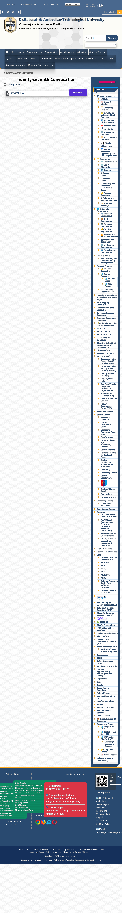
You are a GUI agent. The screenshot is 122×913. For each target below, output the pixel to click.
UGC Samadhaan (21, 807)
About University (106, 96)
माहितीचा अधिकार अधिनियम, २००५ (91, 849)
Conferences (102, 655)
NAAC (103, 568)
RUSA (103, 578)
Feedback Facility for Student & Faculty (108, 454)
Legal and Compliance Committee (106, 319)
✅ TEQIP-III (102, 622)
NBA (103, 572)
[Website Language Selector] (72, 4)
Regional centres (14, 65)
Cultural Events (103, 693)
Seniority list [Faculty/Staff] (107, 394)
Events (100, 685)
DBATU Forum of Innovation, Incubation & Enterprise (108, 541)
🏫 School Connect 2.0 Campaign (106, 720)
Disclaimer (56, 849)
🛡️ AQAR (101, 328)
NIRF (103, 565)
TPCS (99, 658)
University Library (105, 500)
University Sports (108, 497)
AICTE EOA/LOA (104, 334)
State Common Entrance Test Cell (27, 793)
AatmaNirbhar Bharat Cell (106, 697)
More (32, 58)
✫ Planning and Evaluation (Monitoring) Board (108, 186)
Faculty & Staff (103, 356)
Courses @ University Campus (109, 743)
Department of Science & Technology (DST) (31, 785)
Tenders (100, 704)
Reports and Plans (105, 724)
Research (22, 58)
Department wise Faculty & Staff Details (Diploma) (108, 368)
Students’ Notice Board (108, 490)
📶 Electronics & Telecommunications (110, 235)
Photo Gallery (103, 636)
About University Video (107, 646)
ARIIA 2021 (105, 575)
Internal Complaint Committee (105, 308)
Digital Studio (103, 678)
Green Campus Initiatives (103, 689)
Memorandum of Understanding (108, 534)
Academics (66, 52)
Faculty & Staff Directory (107, 374)
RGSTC (18, 798)
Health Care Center (105, 548)
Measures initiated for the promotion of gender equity (106, 345)
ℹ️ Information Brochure (107, 133)
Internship (105, 469)
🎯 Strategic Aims (108, 125)
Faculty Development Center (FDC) (106, 406)
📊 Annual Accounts (105, 275)
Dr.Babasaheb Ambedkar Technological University (61, 19)
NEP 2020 (105, 562)
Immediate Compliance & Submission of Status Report (107, 297)
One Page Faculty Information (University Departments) (108, 387)
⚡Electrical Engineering (106, 230)
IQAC (99, 555)
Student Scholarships (106, 476)
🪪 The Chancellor (109, 161)
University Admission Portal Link (108, 432)
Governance (33, 52)
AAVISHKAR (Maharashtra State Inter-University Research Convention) (107, 525)
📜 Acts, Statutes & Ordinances (109, 138)
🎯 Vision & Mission (106, 103)
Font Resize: (91, 4)
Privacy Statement (40, 849)
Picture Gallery (103, 350)
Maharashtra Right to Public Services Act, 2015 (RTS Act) (84, 58)
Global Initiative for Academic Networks (105, 614)
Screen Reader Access (50, 4)
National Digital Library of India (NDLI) (107, 603)
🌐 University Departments (103, 210)
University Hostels (109, 472)
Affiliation (81, 52)
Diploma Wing (103, 255)
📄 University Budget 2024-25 (107, 290)
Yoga (99, 682)
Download (78, 92)
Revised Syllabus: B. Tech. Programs (109, 650)
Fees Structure (107, 437)
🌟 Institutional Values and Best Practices (108, 115)
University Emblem (107, 108)
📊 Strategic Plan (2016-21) (108, 733)
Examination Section (106, 509)
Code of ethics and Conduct (109, 399)
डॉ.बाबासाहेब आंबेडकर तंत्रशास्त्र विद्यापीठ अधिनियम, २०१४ (72, 852)
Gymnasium (106, 494)
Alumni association (105, 707)
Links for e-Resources (106, 504)
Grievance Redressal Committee (105, 314)
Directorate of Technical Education (27, 788)
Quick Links (110, 12)
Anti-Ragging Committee (103, 303)
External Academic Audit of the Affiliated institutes (109, 584)
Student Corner (97, 52)
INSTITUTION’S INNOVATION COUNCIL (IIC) (107, 641)
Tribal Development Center (105, 662)
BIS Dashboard (103, 715)
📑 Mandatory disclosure (103, 338)
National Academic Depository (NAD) (105, 609)
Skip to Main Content (28, 4)
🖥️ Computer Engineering (106, 225)
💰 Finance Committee (106, 194)
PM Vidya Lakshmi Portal (24, 810)
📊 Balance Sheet (110, 279)
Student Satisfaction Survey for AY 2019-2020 (107, 463)
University (16, 52)
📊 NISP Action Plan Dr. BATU (107, 738)
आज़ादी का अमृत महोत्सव (105, 701)
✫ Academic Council (106, 179)
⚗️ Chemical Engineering (106, 214)
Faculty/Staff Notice (107, 379)
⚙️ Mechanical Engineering (107, 246)
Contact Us (46, 58)
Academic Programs (105, 353)
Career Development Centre (106, 424)
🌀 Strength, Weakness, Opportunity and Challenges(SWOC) (109, 152)
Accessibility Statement (94, 6)
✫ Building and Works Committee (109, 199)
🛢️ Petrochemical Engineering (108, 251)
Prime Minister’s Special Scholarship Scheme (108, 443)
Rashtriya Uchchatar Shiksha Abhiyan (29, 790)
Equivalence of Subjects (107, 551)
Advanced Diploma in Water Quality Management (109, 260)
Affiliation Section (105, 411)
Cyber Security (20, 783)
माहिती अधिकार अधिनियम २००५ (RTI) (105, 629)
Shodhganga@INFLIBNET (24, 795)
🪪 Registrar (106, 170)
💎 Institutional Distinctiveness (107, 121)
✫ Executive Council (106, 174)
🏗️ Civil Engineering (106, 220)
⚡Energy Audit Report (108, 750)
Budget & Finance (104, 266)
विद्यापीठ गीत (107, 129)
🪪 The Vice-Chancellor (106, 166)
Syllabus (9, 58)
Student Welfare (108, 449)
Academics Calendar (105, 418)
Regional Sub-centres (39, 65)
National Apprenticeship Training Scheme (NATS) (104, 672)
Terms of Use (23, 849)
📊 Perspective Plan (107, 727)
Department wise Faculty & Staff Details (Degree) (108, 361)
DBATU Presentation (106, 625)
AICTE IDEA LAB (104, 331)
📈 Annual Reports (109, 754)
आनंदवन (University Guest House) (105, 759)
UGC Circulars (20, 805)
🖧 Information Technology (107, 240)
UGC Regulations (21, 803)
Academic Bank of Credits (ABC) (109, 558)
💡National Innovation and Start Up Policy (107, 324)
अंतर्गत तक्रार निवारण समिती (39, 852)
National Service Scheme (104, 711)
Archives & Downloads (107, 666)
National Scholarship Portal (25, 800)
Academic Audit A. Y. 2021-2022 (109, 591)
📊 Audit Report (108, 285)
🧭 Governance (103, 159)
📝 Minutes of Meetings (107, 204)
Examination (51, 52)
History (105, 99)
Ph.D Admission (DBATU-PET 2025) (109, 515)
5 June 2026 (10, 4)
